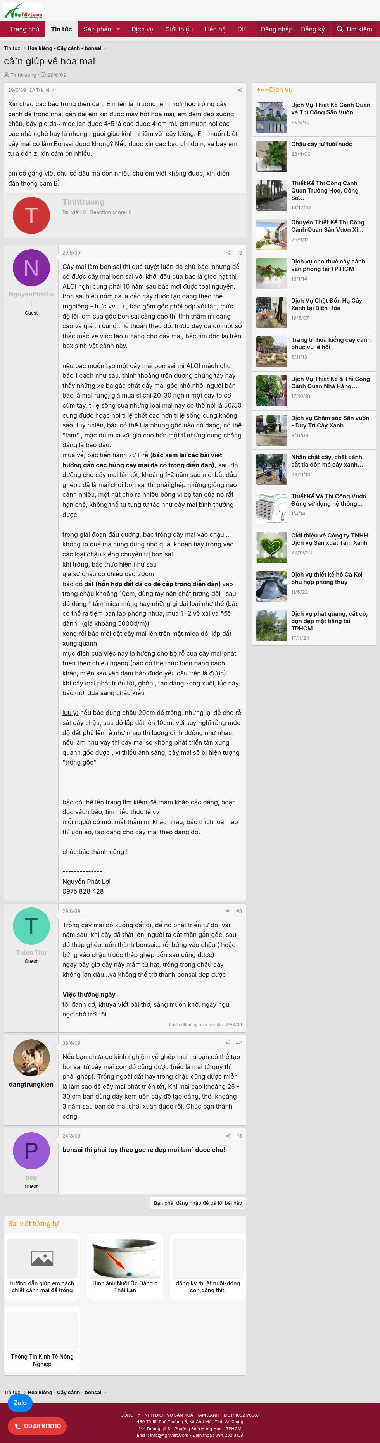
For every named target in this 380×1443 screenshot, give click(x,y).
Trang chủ (24, 29)
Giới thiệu (179, 29)
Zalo (20, 1403)
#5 (239, 1136)
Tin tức (61, 29)
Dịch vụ (142, 29)
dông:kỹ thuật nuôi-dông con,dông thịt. (208, 1286)
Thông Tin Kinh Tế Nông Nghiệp (42, 1360)
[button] (102, 29)
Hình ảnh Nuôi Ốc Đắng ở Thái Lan (125, 1286)
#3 (239, 911)
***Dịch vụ (274, 90)
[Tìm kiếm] (354, 29)
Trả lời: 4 (42, 90)
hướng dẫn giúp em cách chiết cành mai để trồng (42, 1286)
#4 (239, 1043)
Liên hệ (215, 29)
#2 (239, 253)
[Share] (240, 90)
